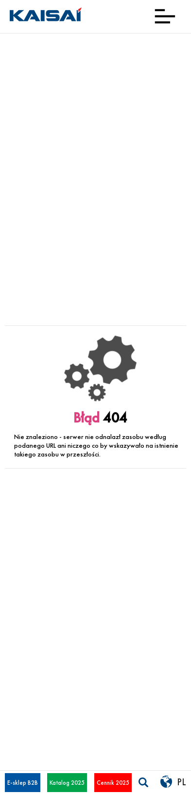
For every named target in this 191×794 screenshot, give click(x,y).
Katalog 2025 (67, 782)
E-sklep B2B (22, 782)
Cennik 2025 (113, 782)
